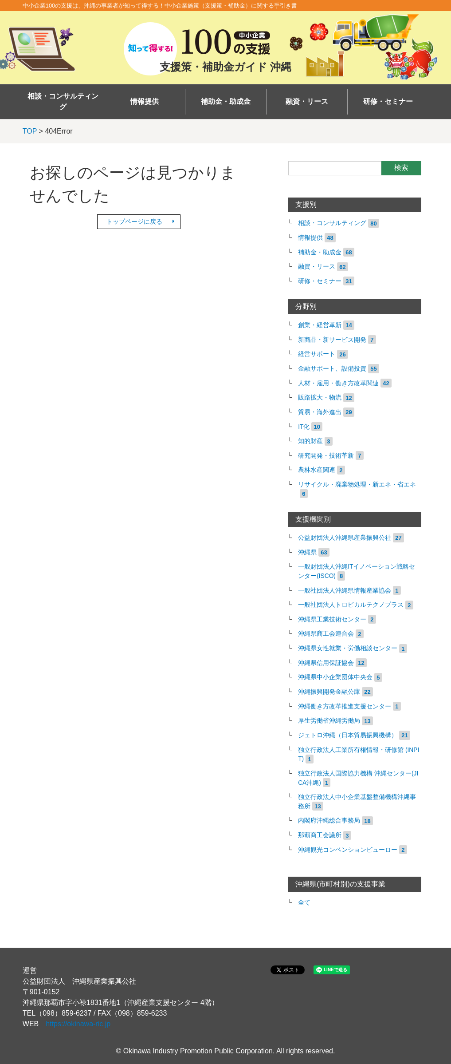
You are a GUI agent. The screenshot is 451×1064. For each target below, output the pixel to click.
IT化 (304, 426)
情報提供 (144, 101)
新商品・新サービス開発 (332, 339)
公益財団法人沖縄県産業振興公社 (344, 537)
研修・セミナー (388, 101)
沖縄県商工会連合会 (326, 633)
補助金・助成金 (226, 101)
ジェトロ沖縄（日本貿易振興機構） (347, 735)
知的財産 (310, 441)
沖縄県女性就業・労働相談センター (347, 648)
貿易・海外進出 (319, 412)
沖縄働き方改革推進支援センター (344, 706)
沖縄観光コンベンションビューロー (347, 849)
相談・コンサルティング (62, 101)
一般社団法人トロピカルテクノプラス (351, 604)
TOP (30, 131)
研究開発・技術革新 (326, 455)
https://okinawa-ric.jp (78, 1024)
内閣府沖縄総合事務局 (329, 820)
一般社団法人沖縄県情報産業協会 (344, 590)
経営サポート (316, 354)
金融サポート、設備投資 (332, 368)
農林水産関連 (316, 470)
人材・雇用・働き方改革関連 (338, 383)
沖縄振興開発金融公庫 (329, 691)
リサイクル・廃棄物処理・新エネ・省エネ (357, 484)
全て (304, 902)
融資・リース (307, 101)
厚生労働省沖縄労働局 (329, 720)
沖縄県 (307, 552)
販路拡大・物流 (319, 397)
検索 (401, 167)
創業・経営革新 (319, 325)
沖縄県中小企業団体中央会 (335, 677)
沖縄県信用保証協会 (326, 663)
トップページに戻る (134, 221)
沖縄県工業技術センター (332, 619)
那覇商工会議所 (319, 835)
